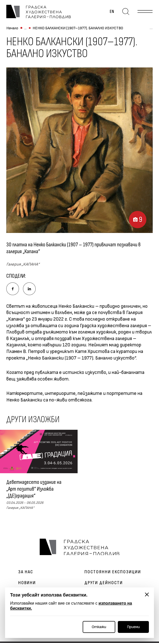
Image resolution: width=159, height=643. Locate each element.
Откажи (99, 627)
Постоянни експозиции (112, 573)
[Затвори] (147, 594)
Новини (27, 584)
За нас (25, 573)
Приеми (133, 627)
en (113, 12)
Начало (12, 30)
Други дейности (103, 584)
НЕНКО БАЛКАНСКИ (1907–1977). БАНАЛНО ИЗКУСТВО (78, 30)
